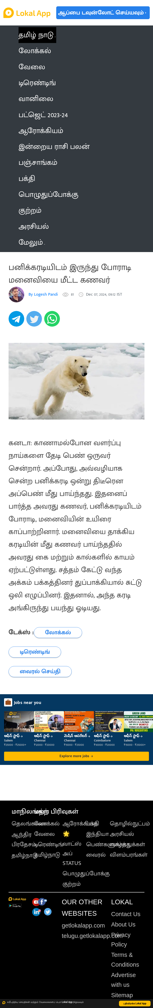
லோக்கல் (47, 823)
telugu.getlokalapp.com (92, 936)
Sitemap (122, 995)
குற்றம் (72, 884)
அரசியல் (122, 834)
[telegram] (17, 321)
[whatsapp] (53, 321)
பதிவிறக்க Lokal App (134, 1003)
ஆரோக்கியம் (80, 823)
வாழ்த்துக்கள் (127, 844)
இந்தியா (97, 834)
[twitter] (35, 321)
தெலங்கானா (29, 823)
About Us (123, 924)
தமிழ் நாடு (36, 35)
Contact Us (125, 914)
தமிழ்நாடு (24, 855)
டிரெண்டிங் (48, 844)
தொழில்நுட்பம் (130, 823)
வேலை (44, 834)
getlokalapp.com (83, 925)
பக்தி (92, 823)
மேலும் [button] (32, 242)
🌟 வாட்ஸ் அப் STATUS (72, 848)
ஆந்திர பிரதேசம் (24, 839)
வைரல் (96, 855)
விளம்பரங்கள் (128, 855)
